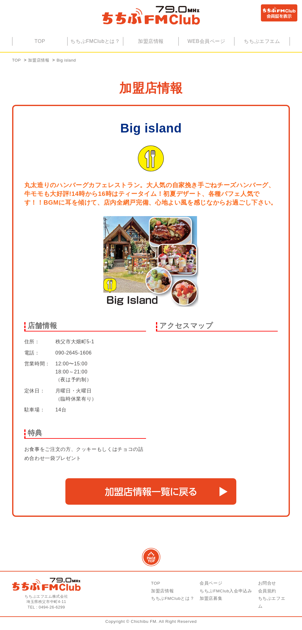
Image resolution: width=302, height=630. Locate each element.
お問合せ (267, 587)
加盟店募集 (211, 602)
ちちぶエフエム (262, 45)
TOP (40, 45)
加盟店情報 (151, 45)
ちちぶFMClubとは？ (95, 45)
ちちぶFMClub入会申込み (226, 595)
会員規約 (267, 595)
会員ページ (211, 587)
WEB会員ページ (206, 45)
